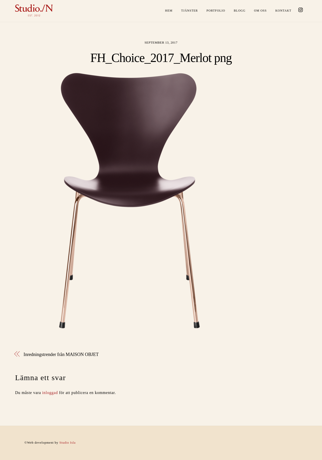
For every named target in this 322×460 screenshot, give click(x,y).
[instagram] (301, 9)
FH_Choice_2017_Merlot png (161, 58)
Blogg (239, 10)
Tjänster (189, 10)
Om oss (260, 10)
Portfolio (216, 10)
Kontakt (283, 10)
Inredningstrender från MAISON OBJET (61, 354)
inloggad (50, 392)
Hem (169, 10)
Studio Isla (67, 442)
